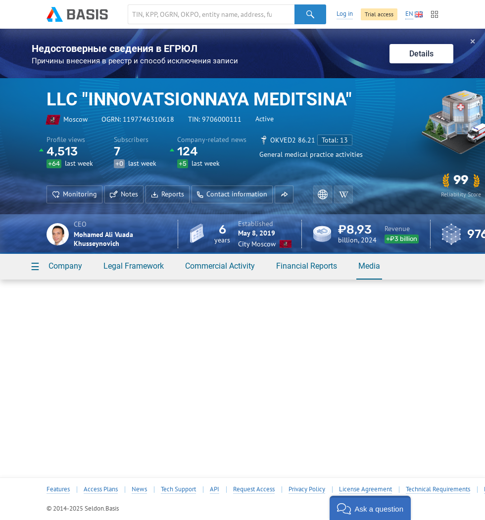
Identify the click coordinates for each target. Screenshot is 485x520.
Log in (345, 13)
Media (369, 266)
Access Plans (101, 489)
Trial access (379, 14)
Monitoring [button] (74, 193)
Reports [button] (167, 193)
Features (58, 489)
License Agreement (365, 489)
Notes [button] (124, 193)
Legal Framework (133, 266)
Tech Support (178, 489)
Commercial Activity (220, 266)
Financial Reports (306, 266)
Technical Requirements (438, 489)
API (214, 489)
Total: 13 (335, 140)
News (139, 489)
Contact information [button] (232, 193)
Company (65, 266)
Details (421, 53)
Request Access (254, 489)
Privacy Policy (307, 489)
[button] (284, 194)
